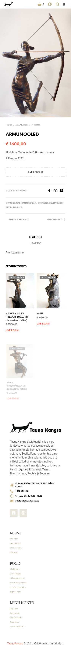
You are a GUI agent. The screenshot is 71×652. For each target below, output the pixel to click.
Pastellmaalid (15, 573)
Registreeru (14, 613)
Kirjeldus (35, 237)
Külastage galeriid (17, 578)
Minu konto (14, 622)
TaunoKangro (15, 643)
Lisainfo (35, 243)
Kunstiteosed (15, 543)
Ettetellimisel (29, 203)
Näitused (13, 552)
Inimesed (35, 125)
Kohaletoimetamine (18, 587)
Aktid (9, 207)
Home (9, 125)
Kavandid (43, 203)
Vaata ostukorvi (16, 617)
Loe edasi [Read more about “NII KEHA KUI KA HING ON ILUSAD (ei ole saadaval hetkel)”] (12, 330)
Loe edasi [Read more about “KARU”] (44, 322)
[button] (40, 4)
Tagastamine (15, 591)
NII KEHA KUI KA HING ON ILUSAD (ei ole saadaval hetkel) (17, 317)
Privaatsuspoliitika (17, 626)
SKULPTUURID (22, 125)
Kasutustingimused (18, 582)
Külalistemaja (16, 548)
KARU (41, 312)
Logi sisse (14, 608)
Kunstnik (14, 538)
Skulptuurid (15, 569)
